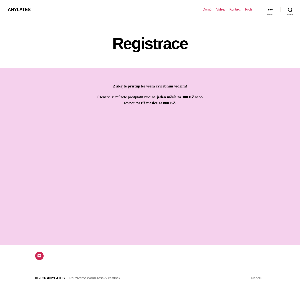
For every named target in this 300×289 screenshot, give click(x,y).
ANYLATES (19, 9)
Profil (248, 9)
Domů (207, 9)
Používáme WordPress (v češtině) (94, 278)
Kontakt (234, 9)
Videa (220, 9)
